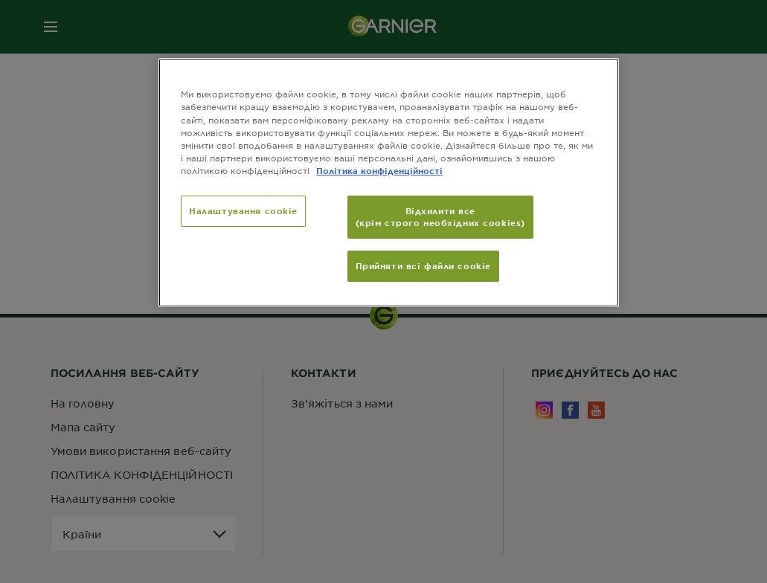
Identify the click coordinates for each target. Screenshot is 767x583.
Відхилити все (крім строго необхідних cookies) (440, 216)
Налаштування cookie (243, 210)
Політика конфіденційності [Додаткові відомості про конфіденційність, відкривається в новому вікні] (379, 170)
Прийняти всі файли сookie (423, 265)
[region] (388, 182)
